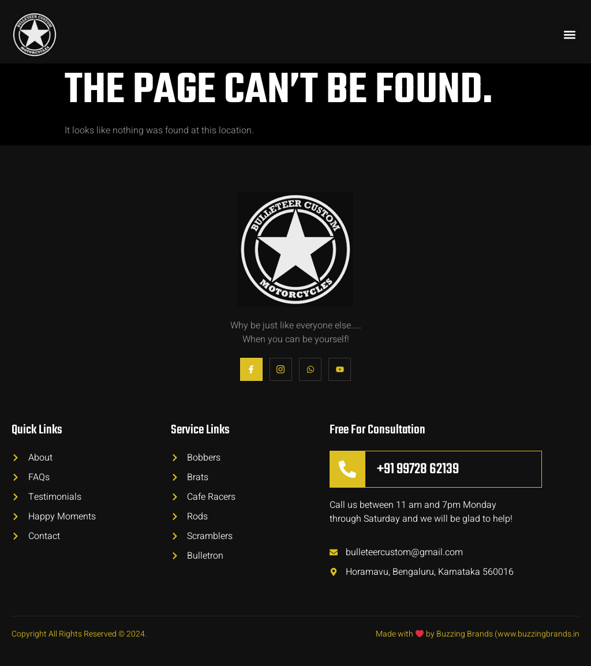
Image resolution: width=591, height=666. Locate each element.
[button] (569, 34)
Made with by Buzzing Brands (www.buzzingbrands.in (477, 634)
